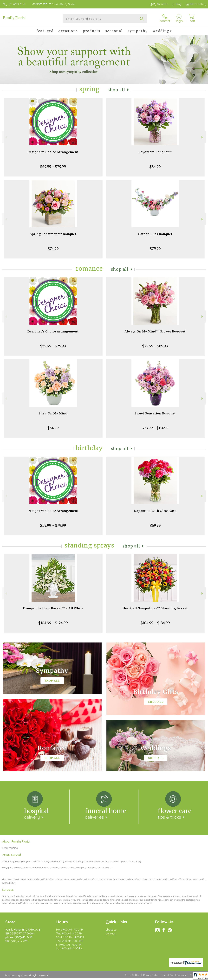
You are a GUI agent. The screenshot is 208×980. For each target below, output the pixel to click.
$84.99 (155, 166)
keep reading (10, 848)
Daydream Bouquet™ (155, 152)
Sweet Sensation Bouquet (155, 413)
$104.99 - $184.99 (155, 622)
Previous (5, 137)
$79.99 (155, 248)
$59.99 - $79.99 (53, 166)
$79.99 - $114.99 (155, 428)
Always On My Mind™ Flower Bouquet (155, 331)
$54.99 (53, 428)
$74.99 (53, 248)
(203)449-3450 (17, 4)
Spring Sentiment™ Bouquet (53, 234)
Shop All (116, 89)
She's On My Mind (53, 413)
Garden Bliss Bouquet (155, 234)
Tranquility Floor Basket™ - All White (53, 608)
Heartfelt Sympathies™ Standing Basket (155, 608)
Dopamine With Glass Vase (155, 511)
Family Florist (14, 18)
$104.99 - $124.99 (53, 622)
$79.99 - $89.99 (155, 346)
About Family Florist (16, 841)
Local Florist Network (174, 974)
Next (202, 137)
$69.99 (155, 525)
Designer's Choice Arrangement (53, 152)
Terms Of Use (132, 974)
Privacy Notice (151, 974)
